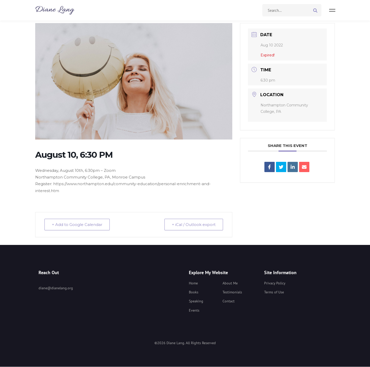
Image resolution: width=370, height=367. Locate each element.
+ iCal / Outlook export (194, 224)
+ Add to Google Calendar (77, 224)
